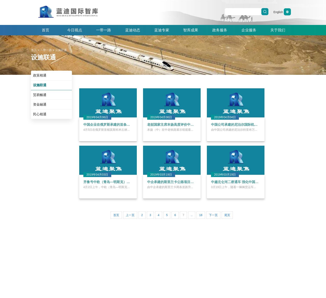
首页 (45, 30)
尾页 (227, 215)
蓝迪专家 (161, 30)
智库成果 (190, 30)
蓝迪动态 (132, 30)
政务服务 (219, 30)
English (282, 12)
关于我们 (277, 30)
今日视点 (74, 30)
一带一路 (103, 30)
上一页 (130, 215)
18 (201, 215)
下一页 (213, 215)
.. (192, 215)
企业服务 (248, 30)
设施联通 (61, 50)
